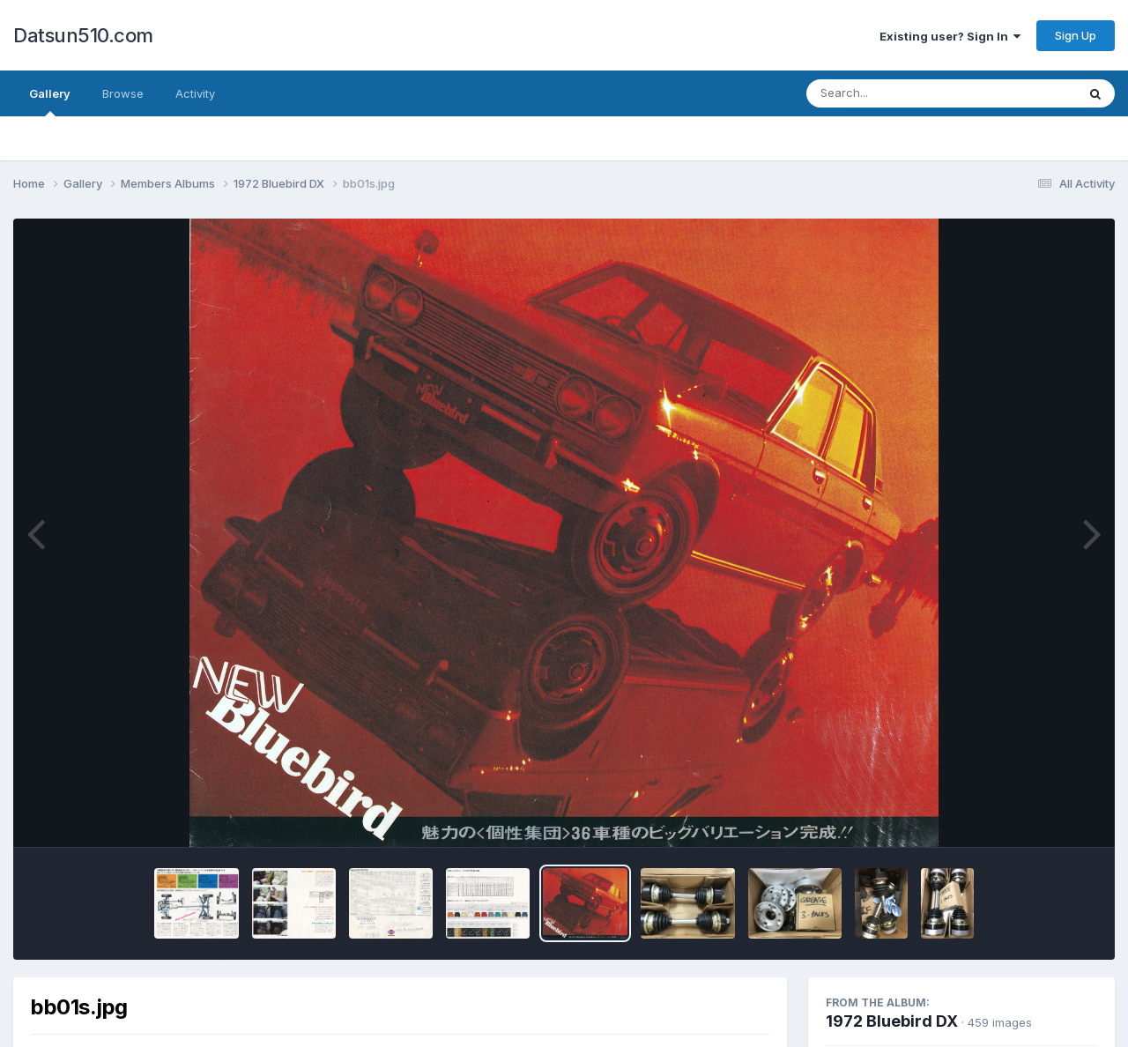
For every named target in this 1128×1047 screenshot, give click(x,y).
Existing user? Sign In (949, 36)
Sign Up (1075, 35)
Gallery (49, 101)
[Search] (893, 93)
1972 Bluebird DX (892, 1021)
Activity (195, 93)
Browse (123, 93)
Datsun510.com (83, 35)
